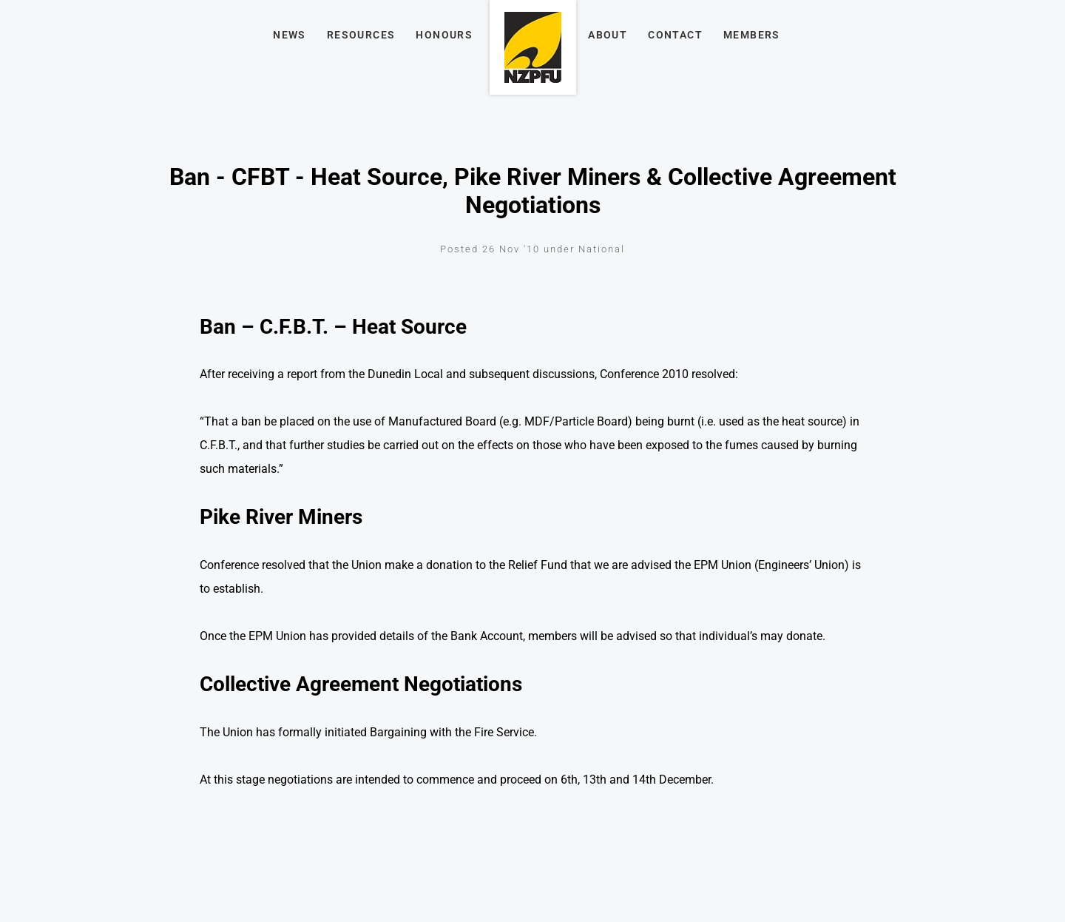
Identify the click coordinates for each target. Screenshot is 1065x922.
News (289, 35)
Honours (444, 35)
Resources (361, 35)
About (607, 35)
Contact (675, 35)
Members (751, 35)
